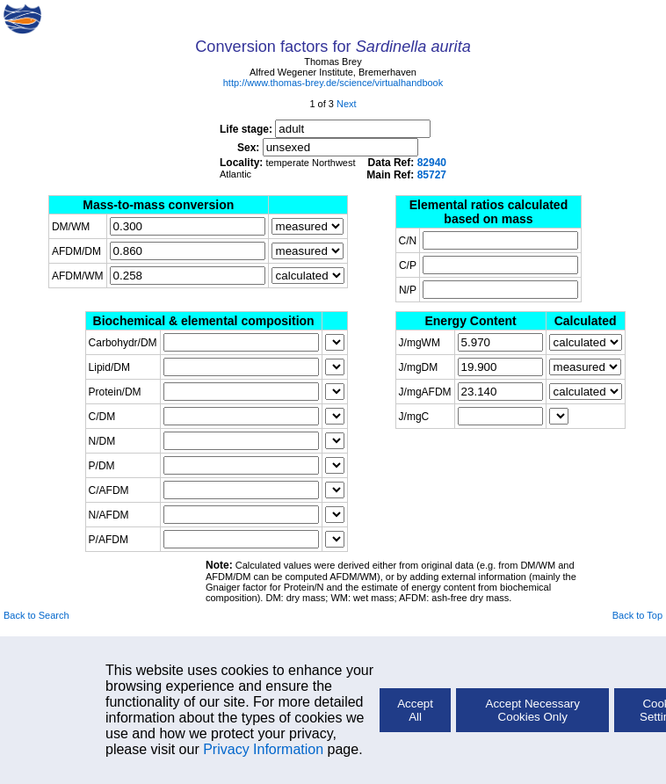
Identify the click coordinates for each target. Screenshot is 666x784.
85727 (431, 175)
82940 (431, 162)
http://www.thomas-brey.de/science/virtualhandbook (333, 82)
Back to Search (36, 615)
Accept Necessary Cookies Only (533, 710)
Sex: (327, 148)
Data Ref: (407, 162)
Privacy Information (263, 749)
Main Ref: (406, 175)
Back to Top (637, 615)
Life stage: (325, 129)
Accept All (415, 710)
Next (347, 103)
